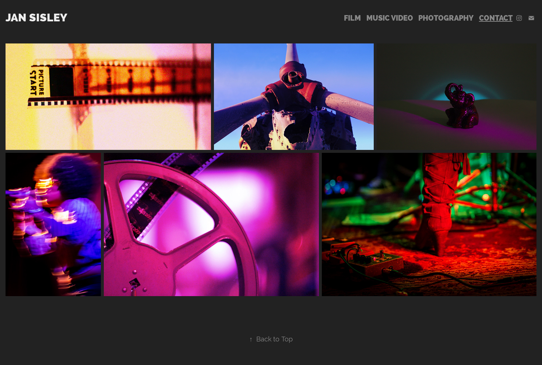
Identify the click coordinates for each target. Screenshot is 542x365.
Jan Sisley (36, 17)
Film (352, 18)
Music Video (389, 18)
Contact (496, 18)
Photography (446, 18)
